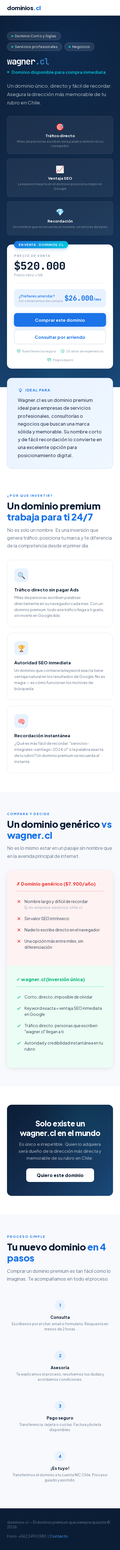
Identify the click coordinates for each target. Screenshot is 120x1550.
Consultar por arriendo (60, 337)
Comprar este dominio (60, 320)
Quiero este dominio (60, 1175)
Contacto (59, 1536)
